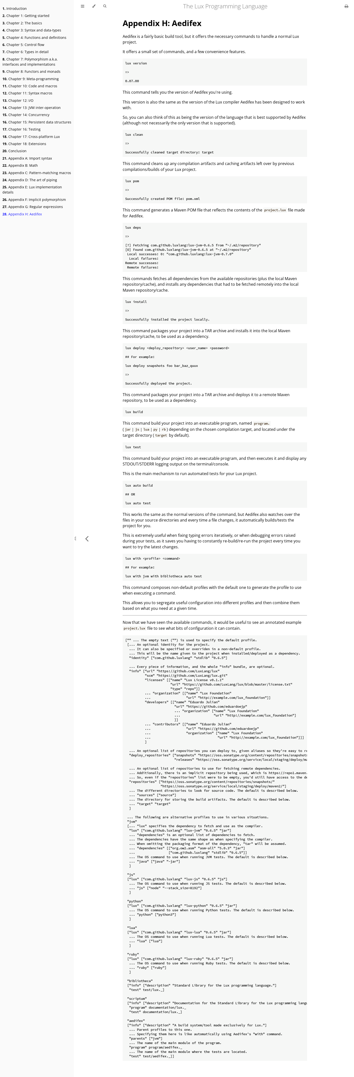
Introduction (14, 8)
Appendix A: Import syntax (27, 158)
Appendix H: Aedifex (22, 214)
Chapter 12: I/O (17, 100)
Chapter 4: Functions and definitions (34, 37)
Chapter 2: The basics (22, 23)
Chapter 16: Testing (21, 129)
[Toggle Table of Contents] (82, 6)
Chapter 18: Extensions (24, 143)
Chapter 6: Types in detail (25, 51)
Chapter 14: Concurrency (25, 114)
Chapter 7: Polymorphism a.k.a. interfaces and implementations (30, 62)
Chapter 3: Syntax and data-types (31, 30)
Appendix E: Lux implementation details (32, 189)
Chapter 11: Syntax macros (27, 93)
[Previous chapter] (87, 538)
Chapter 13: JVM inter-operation (31, 107)
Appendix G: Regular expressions (32, 206)
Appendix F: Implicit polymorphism (34, 199)
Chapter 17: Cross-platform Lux (31, 136)
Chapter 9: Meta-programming (30, 78)
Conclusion (14, 151)
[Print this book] (346, 6)
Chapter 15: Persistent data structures (36, 122)
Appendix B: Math (20, 165)
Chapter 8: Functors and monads (31, 71)
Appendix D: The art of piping (29, 180)
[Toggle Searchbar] (104, 6)
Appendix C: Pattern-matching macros (36, 172)
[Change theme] (93, 6)
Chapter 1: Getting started (25, 15)
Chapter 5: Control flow (23, 44)
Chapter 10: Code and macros (29, 86)
